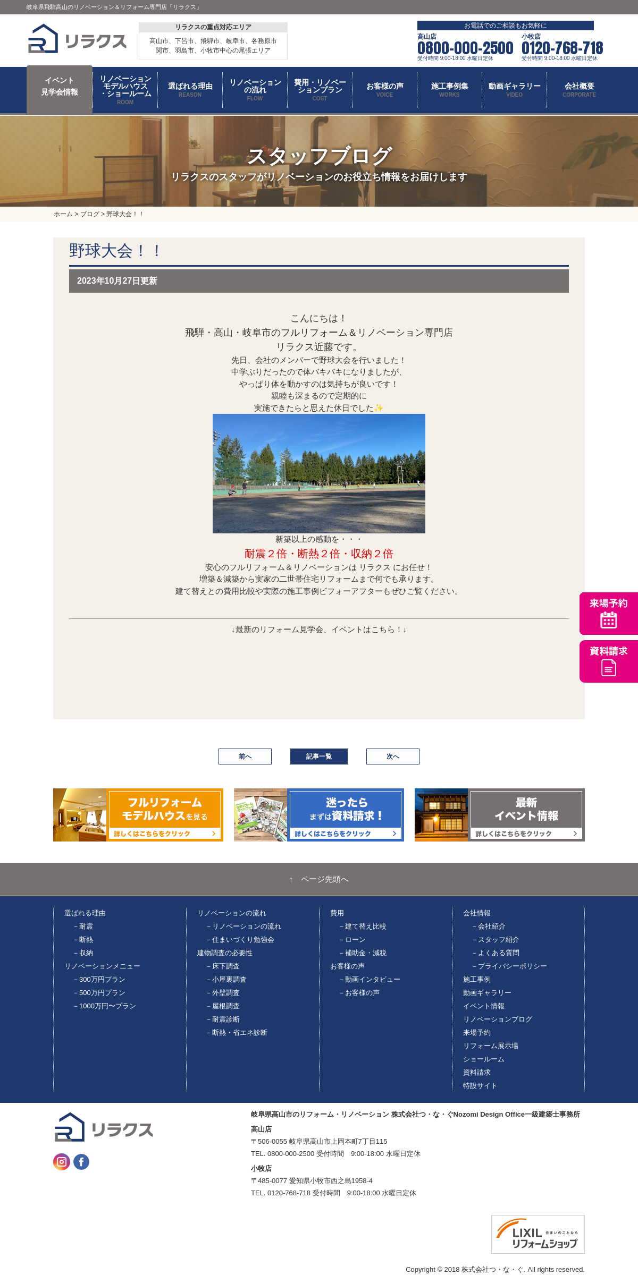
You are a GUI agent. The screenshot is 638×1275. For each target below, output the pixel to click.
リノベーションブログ (497, 1019)
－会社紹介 (488, 926)
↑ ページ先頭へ (319, 879)
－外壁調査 (222, 993)
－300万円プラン (98, 979)
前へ (245, 756)
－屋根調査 (222, 1006)
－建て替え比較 (362, 926)
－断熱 (82, 940)
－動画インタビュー (369, 979)
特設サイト (480, 1086)
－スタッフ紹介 (495, 940)
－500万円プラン (98, 993)
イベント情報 (484, 1006)
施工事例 (477, 979)
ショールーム (484, 1059)
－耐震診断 (222, 1019)
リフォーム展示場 (490, 1046)
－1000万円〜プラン (104, 1006)
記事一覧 (319, 756)
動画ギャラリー (487, 993)
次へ (393, 756)
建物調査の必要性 (225, 953)
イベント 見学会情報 (59, 86)
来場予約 (477, 1032)
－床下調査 (222, 966)
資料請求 (477, 1072)
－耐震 (82, 926)
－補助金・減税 (362, 953)
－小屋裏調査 (226, 979)
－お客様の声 (359, 993)
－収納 (82, 953)
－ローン (352, 940)
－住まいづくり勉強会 (239, 940)
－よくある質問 (495, 953)
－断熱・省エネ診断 (236, 1032)
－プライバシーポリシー (509, 966)
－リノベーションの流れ (243, 926)
